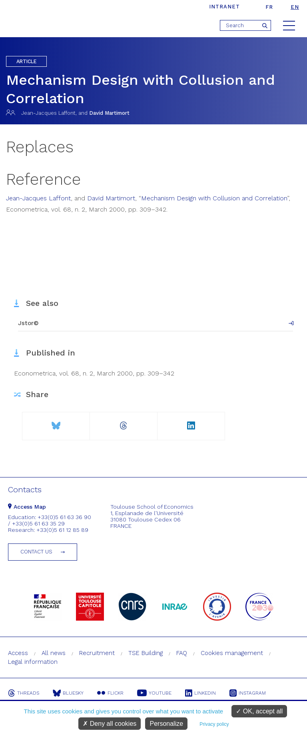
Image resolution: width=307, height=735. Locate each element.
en (295, 7)
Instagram (247, 693)
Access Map (27, 506)
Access (18, 653)
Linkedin (200, 693)
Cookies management (232, 653)
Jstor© (28, 323)
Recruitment (97, 653)
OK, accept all (259, 711)
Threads (23, 693)
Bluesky (68, 693)
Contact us (36, 552)
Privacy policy (214, 724)
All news (54, 653)
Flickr (110, 693)
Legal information (33, 661)
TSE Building (145, 653)
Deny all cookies (109, 723)
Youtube (154, 693)
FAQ (181, 653)
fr (269, 7)
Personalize (166, 723)
